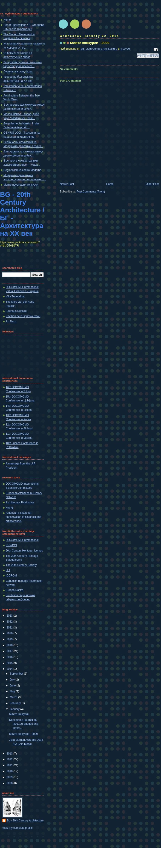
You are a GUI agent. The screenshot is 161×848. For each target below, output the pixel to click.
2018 (9, 645)
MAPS (10, 507)
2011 (9, 765)
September (17, 673)
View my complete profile (17, 827)
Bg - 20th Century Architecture (25, 820)
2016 (9, 657)
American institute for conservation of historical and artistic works (23, 517)
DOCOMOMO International (22, 540)
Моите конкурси (19, 714)
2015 (9, 663)
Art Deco (11, 321)
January (15, 709)
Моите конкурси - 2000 (23, 733)
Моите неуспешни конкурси (20, 184)
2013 (9, 753)
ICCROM (11, 575)
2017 (9, 651)
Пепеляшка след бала (17, 71)
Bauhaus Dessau (16, 311)
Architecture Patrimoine (20, 502)
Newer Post (67, 184)
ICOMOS (11, 545)
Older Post (152, 184)
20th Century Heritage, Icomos (24, 550)
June (13, 685)
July (12, 679)
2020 (9, 633)
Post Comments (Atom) (91, 191)
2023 (9, 615)
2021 (9, 627)
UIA (8, 570)
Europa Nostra (14, 590)
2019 (9, 639)
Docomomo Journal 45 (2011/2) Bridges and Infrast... (23, 724)
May (13, 691)
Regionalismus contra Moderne (22, 170)
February (16, 703)
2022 (9, 621)
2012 (9, 759)
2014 (9, 668)
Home (110, 184)
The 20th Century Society (21, 565)
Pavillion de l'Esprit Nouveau (23, 316)
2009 (9, 777)
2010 (9, 771)
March (14, 697)
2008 (9, 783)
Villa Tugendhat (15, 296)
